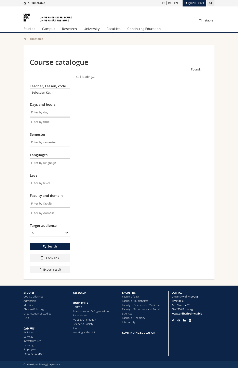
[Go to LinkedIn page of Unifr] (184, 320)
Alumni (77, 328)
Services (28, 336)
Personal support (34, 353)
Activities (29, 332)
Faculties (113, 28)
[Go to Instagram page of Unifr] (190, 320)
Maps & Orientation (84, 319)
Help (26, 318)
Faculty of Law (130, 296)
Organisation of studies (37, 313)
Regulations (80, 315)
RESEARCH (79, 292)
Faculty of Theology (133, 318)
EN (176, 3)
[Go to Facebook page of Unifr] (173, 320)
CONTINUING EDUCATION (139, 333)
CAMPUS (29, 328)
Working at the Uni (84, 332)
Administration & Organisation (91, 311)
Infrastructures (32, 341)
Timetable (38, 3)
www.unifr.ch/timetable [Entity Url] (187, 313)
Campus (48, 28)
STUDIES (29, 292)
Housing (29, 345)
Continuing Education (144, 28)
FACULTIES (129, 292)
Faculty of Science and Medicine (141, 305)
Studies (29, 28)
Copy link (52, 258)
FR (163, 3)
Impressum (54, 364)
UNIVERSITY (80, 303)
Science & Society (83, 324)
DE (169, 3)
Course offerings (33, 296)
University (92, 28)
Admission (30, 301)
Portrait (77, 307)
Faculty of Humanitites (135, 301)
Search (52, 246)
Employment (31, 349)
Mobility (28, 305)
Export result (52, 269)
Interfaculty (128, 322)
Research (69, 28)
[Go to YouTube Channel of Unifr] (178, 320)
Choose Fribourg (34, 309)
